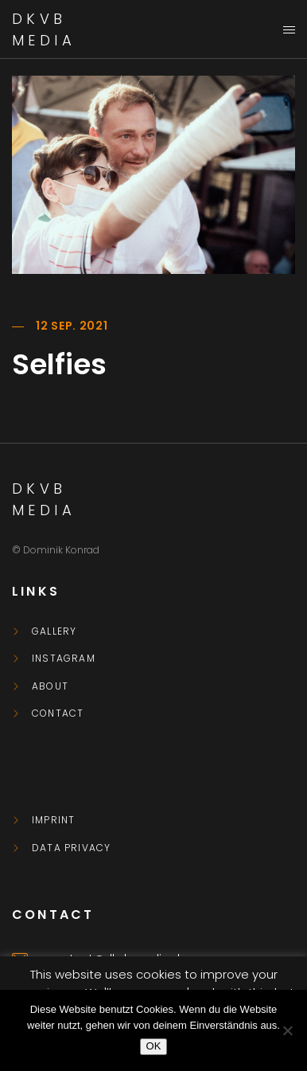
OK (153, 1046)
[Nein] (287, 1030)
